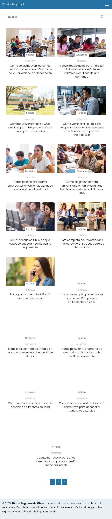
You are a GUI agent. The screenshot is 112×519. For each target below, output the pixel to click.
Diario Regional (13, 4)
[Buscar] (101, 16)
